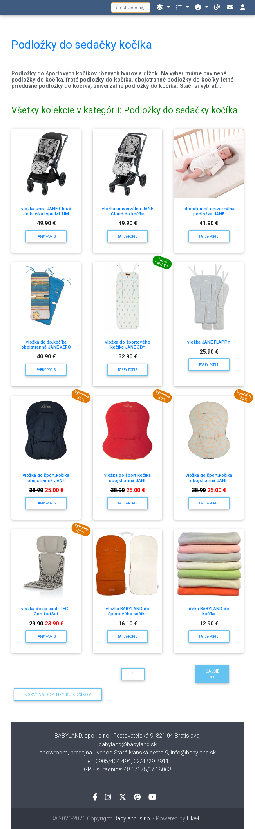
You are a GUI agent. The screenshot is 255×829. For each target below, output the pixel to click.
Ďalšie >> (212, 674)
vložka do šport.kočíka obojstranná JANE (46, 478)
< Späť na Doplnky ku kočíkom (58, 694)
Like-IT (195, 818)
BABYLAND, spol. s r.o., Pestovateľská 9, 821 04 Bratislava (126, 736)
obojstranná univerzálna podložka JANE (209, 211)
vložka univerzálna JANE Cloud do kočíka (127, 211)
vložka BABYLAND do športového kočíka (127, 611)
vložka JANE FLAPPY (208, 342)
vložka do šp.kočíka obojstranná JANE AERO (46, 344)
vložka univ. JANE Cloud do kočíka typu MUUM (46, 211)
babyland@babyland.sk (128, 744)
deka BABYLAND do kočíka (209, 611)
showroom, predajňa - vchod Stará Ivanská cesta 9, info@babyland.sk (128, 752)
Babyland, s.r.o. (132, 818)
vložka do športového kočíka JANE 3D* (127, 344)
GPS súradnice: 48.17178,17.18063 (127, 769)
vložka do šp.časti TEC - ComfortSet (46, 611)
